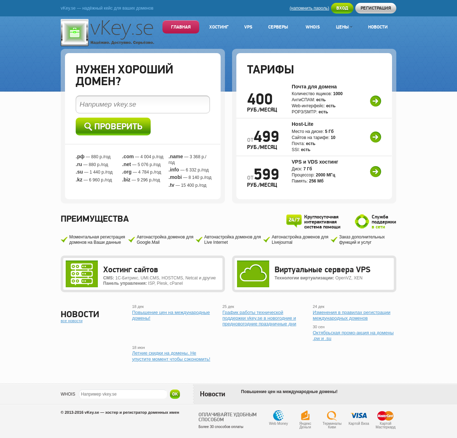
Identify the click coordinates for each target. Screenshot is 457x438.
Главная (181, 27)
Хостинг (218, 27)
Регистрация (376, 8)
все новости (71, 321)
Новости (378, 27)
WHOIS (68, 394)
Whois (313, 27)
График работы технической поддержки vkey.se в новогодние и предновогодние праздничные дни (259, 318)
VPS (248, 27)
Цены (344, 27)
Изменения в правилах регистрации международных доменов (351, 315)
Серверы (278, 27)
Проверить (113, 126)
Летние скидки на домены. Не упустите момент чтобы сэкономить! (171, 355)
